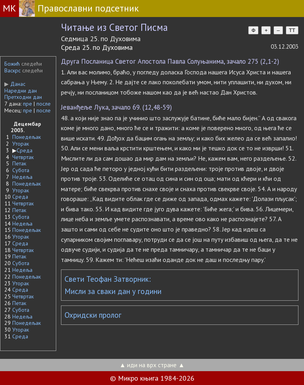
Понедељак (26, 136)
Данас (14, 83)
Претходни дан (23, 97)
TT (292, 30)
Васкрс (12, 70)
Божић (12, 63)
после (43, 103)
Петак (19, 163)
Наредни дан (20, 90)
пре (27, 103)
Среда (24, 150)
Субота (20, 170)
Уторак (20, 143)
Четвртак (23, 157)
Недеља (22, 176)
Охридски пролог (93, 315)
